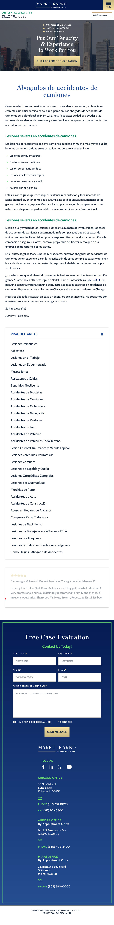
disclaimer (43, 729)
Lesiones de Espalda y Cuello (30, 469)
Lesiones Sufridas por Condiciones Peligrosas (40, 545)
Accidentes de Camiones (27, 399)
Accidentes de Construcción (29, 503)
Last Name (65, 661)
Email (62, 677)
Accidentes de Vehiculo (26, 434)
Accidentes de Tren (23, 427)
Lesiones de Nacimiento (26, 524)
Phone (17, 677)
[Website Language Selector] (102, 14)
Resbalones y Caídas (24, 378)
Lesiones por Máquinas (26, 538)
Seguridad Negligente (25, 385)
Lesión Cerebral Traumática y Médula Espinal (40, 448)
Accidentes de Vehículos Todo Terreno (36, 441)
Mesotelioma (19, 371)
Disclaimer (66, 921)
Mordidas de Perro (23, 489)
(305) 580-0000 (59, 894)
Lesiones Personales (24, 344)
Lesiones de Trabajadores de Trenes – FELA (39, 531)
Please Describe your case (30, 693)
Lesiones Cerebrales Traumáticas (32, 455)
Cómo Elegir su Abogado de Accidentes (36, 552)
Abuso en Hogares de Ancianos (31, 510)
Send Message (57, 739)
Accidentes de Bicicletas (26, 392)
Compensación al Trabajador (29, 517)
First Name (20, 661)
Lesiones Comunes (23, 462)
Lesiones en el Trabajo (25, 358)
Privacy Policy (50, 921)
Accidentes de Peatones (26, 420)
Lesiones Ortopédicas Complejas (32, 476)
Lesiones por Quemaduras (28, 483)
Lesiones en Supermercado (28, 364)
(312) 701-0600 (53, 818)
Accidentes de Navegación (28, 413)
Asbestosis (17, 351)
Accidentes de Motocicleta (28, 406)
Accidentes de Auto (23, 496)
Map (40, 805)
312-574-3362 (96, 280)
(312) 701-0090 (14, 16)
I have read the (33, 729)
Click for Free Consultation (57, 61)
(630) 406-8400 (59, 854)
